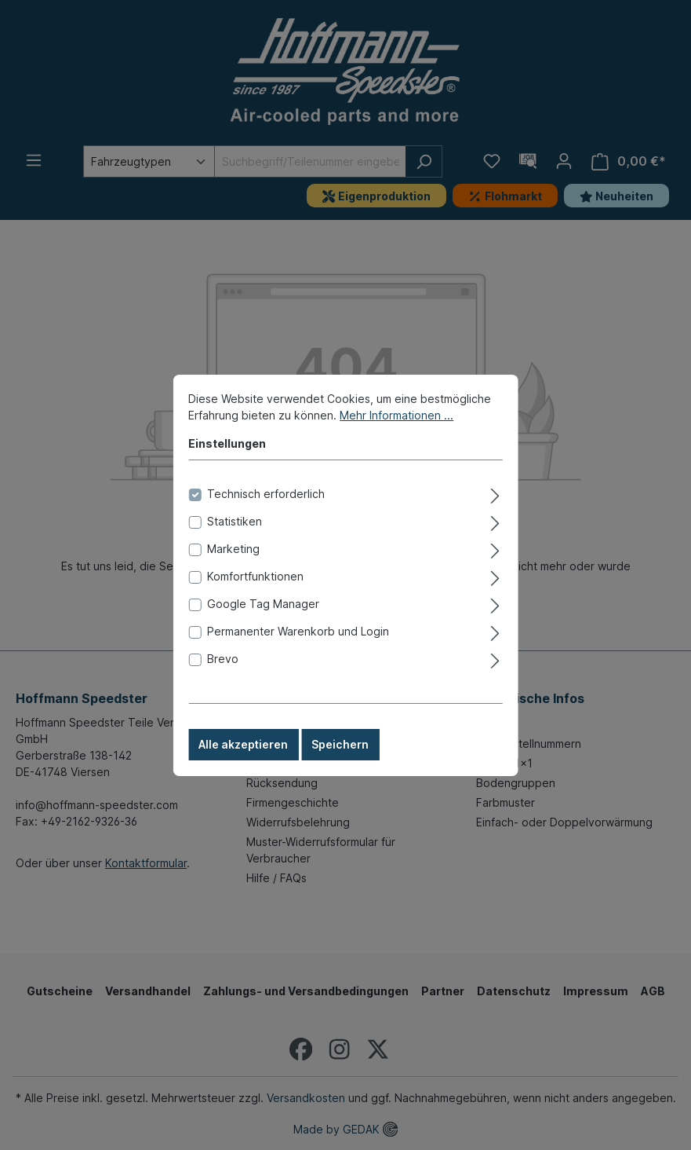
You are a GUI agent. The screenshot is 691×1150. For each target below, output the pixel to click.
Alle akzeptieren (243, 766)
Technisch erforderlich (266, 515)
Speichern (340, 766)
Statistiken (234, 543)
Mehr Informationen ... (396, 437)
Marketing (233, 570)
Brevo (222, 680)
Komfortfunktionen (255, 598)
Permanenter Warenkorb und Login (298, 653)
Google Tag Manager (263, 625)
